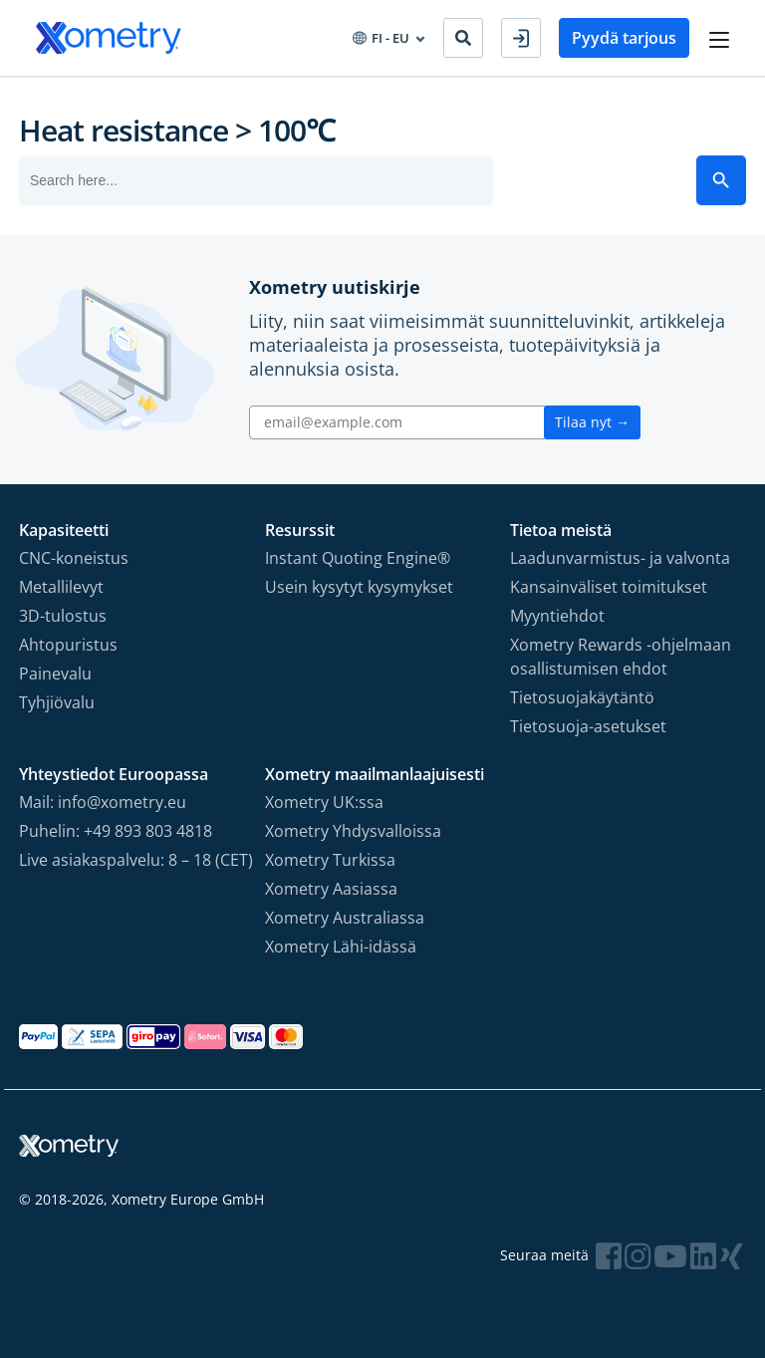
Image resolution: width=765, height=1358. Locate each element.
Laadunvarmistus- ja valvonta (620, 558)
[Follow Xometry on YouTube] (670, 1255)
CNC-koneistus (73, 558)
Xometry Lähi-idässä (340, 946)
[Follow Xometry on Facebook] (609, 1255)
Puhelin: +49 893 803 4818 (115, 831)
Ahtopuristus (68, 645)
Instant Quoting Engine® (357, 558)
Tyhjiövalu (57, 702)
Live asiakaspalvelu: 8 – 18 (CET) (136, 860)
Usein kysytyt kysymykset (359, 587)
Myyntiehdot (557, 616)
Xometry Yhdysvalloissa (353, 831)
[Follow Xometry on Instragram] (637, 1255)
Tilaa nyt (592, 421)
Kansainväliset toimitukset (608, 587)
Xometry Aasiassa (331, 889)
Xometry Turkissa (330, 860)
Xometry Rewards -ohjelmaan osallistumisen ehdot (620, 656)
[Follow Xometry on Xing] (731, 1255)
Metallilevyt (61, 587)
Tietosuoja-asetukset (588, 726)
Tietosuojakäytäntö (582, 697)
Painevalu (55, 673)
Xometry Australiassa (344, 918)
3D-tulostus (63, 616)
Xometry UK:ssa (324, 802)
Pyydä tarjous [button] (624, 38)
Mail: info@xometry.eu (102, 802)
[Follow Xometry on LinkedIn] (703, 1255)
